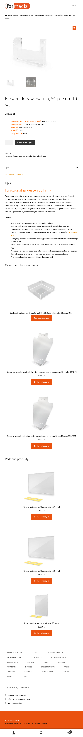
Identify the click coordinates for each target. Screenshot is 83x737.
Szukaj (41, 733)
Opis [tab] (7, 167)
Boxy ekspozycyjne (15, 703)
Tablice (67, 667)
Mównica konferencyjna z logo (19, 699)
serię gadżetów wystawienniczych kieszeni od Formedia (32, 211)
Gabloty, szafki (12, 662)
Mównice (28, 667)
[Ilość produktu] (9, 142)
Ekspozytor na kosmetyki (17, 695)
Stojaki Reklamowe (55, 652)
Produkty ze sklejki (14, 653)
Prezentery (36, 657)
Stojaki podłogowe (14, 657)
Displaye (34, 653)
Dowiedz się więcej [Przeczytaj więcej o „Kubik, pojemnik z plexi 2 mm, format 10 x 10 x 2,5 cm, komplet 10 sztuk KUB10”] (41, 318)
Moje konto (14, 733)
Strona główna (13, 15)
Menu (74, 6)
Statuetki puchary (48, 667)
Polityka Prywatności (13, 723)
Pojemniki (30, 662)
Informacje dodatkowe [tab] (14, 175)
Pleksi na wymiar (48, 672)
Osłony (66, 672)
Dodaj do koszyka (24, 142)
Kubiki (46, 662)
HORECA (28, 671)
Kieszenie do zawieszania (44, 15)
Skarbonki (61, 662)
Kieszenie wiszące (26, 15)
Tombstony (11, 672)
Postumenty (11, 667)
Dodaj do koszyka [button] (41, 382)
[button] (74, 28)
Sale (25, 676)
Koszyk (63, 731)
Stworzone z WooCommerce (35, 723)
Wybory (11, 676)
